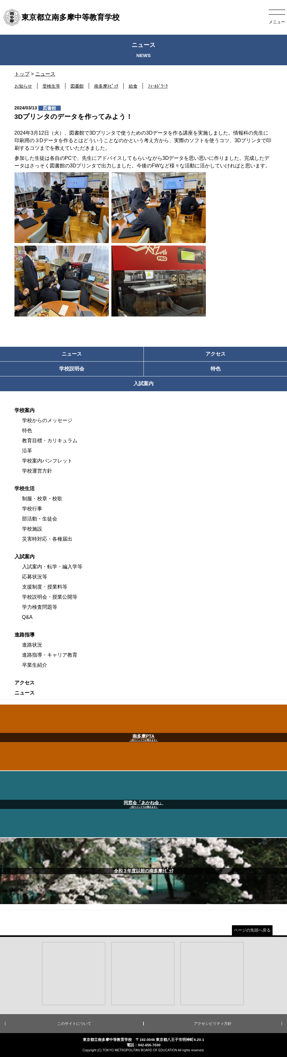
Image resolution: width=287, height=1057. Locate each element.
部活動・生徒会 (39, 518)
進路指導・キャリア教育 (49, 655)
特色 (27, 430)
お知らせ (23, 86)
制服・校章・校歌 (42, 498)
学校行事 (32, 508)
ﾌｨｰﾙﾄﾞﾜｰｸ (158, 86)
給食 (133, 86)
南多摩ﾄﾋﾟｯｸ (106, 86)
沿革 (27, 450)
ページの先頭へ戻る (252, 930)
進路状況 (32, 645)
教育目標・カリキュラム (49, 440)
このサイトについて (74, 1023)
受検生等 (51, 86)
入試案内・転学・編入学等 (52, 566)
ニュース (45, 74)
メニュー (277, 22)
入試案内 (24, 556)
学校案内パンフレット (47, 460)
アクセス (24, 682)
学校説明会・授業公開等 (49, 597)
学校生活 (24, 488)
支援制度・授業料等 (44, 586)
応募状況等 (34, 576)
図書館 (77, 86)
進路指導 (24, 634)
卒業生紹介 (34, 665)
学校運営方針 (37, 470)
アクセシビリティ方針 (213, 1023)
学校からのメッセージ (47, 420)
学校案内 (24, 410)
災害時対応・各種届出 (47, 539)
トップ (22, 74)
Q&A (27, 617)
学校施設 (32, 528)
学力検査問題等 (39, 607)
